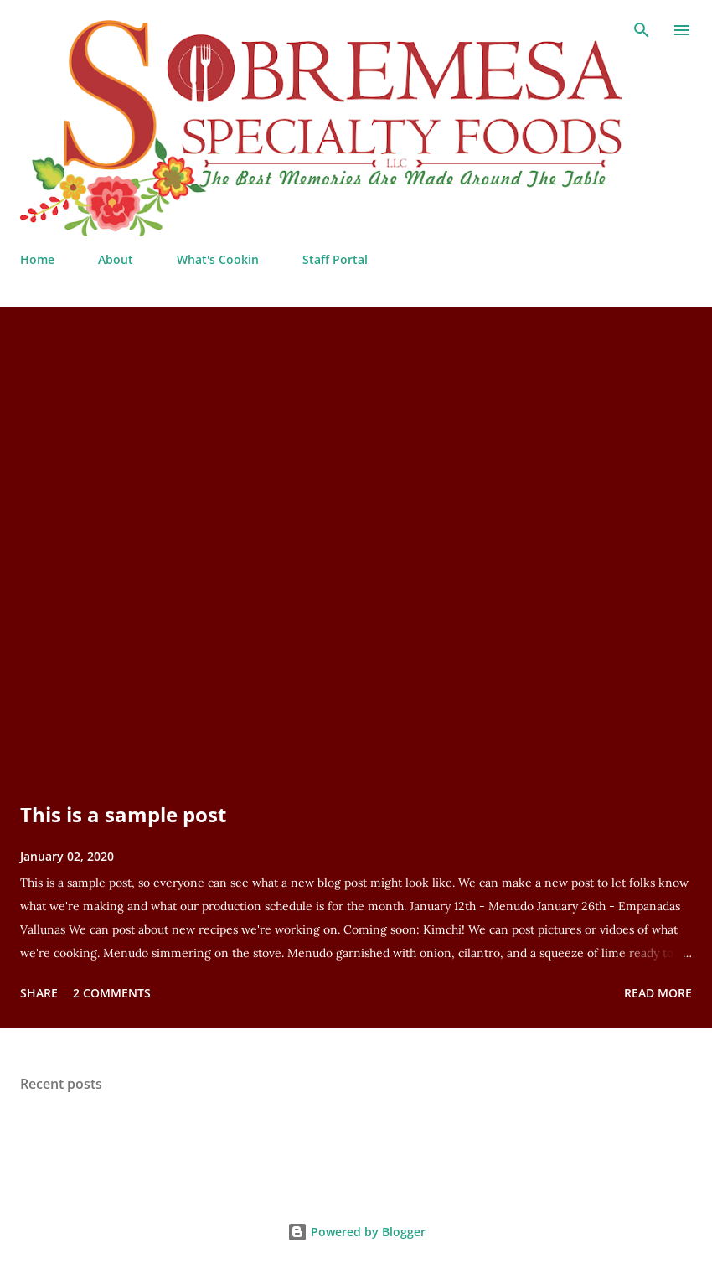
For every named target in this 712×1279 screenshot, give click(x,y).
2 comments (112, 993)
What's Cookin (218, 259)
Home (37, 259)
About (115, 259)
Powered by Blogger (356, 1232)
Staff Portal (335, 259)
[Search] (642, 30)
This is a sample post (123, 814)
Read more (658, 993)
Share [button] (39, 993)
